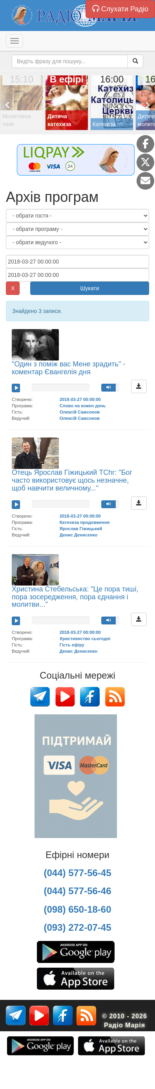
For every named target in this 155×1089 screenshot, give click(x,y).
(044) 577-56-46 (77, 891)
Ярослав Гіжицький (81, 528)
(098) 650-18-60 (77, 909)
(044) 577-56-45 (77, 873)
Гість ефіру (72, 644)
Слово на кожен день (83, 405)
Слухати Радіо (120, 9)
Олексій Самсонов (80, 412)
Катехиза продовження (85, 522)
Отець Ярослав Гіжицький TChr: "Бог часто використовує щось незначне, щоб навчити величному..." (72, 480)
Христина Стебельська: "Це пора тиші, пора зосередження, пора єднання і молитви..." (75, 597)
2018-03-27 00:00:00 (80, 399)
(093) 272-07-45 (77, 927)
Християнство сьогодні (85, 638)
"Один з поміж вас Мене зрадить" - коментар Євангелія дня (68, 368)
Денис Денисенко (79, 535)
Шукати (89, 288)
